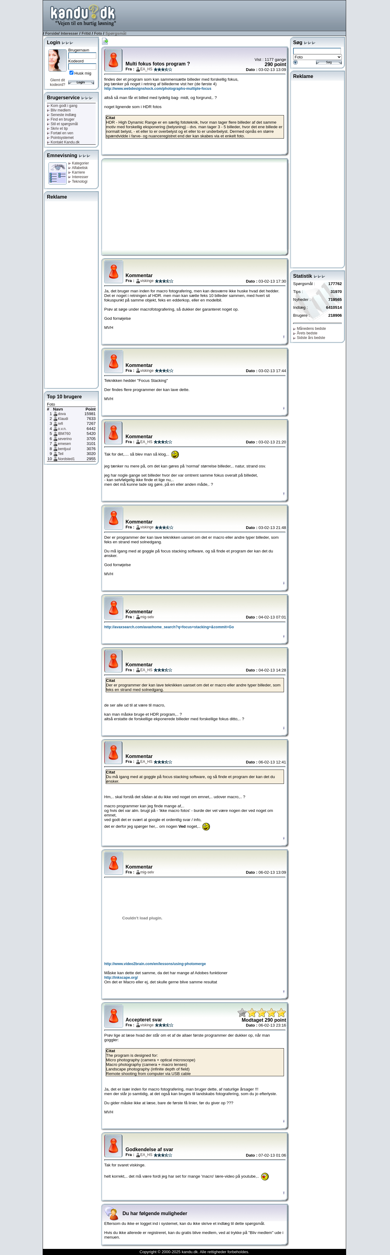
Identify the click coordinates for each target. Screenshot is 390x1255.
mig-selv (147, 617)
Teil (60, 454)
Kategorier (78, 163)
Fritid (86, 33)
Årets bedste (305, 333)
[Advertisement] (235, 15)
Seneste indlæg (61, 115)
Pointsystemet (60, 138)
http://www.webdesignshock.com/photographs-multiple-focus (157, 88)
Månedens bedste (309, 328)
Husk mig (82, 73)
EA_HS (146, 69)
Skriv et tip (57, 128)
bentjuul (64, 449)
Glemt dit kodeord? (57, 82)
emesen (64, 444)
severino (65, 439)
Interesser (69, 33)
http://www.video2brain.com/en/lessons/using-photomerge (155, 964)
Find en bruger (60, 119)
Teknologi (77, 181)
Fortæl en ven (60, 133)
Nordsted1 (66, 459)
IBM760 (64, 434)
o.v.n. (62, 429)
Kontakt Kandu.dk (63, 142)
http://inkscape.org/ (121, 977)
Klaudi (63, 419)
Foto (98, 33)
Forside (51, 33)
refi (60, 423)
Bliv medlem (59, 110)
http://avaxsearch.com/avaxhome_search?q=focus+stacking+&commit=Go (169, 627)
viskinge (147, 281)
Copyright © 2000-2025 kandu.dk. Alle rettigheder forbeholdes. (194, 1252)
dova (62, 414)
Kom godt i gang (62, 106)
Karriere (76, 172)
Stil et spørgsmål (62, 124)
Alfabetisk (78, 168)
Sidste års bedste (309, 338)
